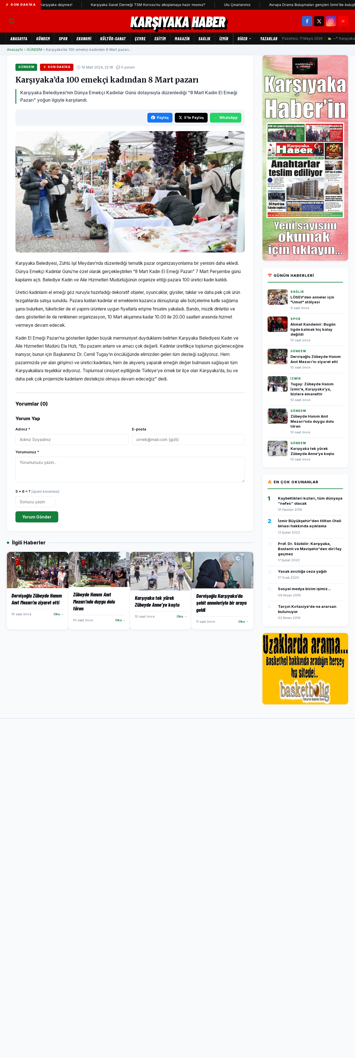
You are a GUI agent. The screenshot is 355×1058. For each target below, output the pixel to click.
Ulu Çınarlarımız (244, 5)
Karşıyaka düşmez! (63, 5)
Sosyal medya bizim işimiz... (304, 588)
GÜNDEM (43, 38)
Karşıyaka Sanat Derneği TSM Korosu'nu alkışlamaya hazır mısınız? (155, 5)
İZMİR (223, 38)
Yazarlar (269, 38)
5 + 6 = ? (37, 491)
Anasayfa (18, 38)
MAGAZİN (182, 38)
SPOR (63, 38)
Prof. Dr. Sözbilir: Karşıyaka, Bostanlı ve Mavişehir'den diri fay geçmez (310, 548)
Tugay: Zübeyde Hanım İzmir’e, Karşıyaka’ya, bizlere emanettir (312, 389)
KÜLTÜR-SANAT (113, 38)
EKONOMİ (84, 38)
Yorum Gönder (36, 516)
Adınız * (22, 429)
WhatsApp (226, 117)
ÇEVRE (140, 38)
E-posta (139, 429)
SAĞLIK (204, 38)
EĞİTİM (160, 38)
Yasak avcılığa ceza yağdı (302, 571)
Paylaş (160, 117)
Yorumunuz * (27, 452)
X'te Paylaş (191, 117)
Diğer (245, 38)
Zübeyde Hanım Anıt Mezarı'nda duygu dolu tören (312, 421)
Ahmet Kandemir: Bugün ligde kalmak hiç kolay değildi (313, 329)
